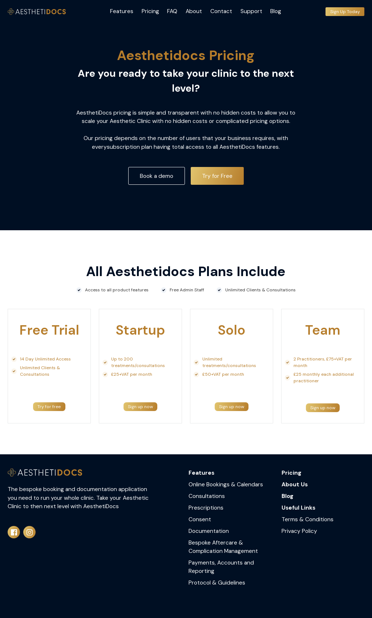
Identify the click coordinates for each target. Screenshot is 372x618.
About (194, 11)
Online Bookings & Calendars (226, 484)
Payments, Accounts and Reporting (221, 567)
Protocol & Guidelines (217, 582)
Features (121, 11)
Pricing (150, 11)
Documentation (209, 531)
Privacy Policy (299, 531)
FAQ (172, 11)
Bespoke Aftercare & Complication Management (223, 547)
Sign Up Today (345, 12)
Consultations (207, 496)
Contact (221, 11)
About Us (295, 484)
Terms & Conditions (307, 519)
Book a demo (156, 176)
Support (251, 11)
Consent (200, 519)
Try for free (49, 407)
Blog (275, 11)
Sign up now (140, 407)
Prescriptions (206, 507)
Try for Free (217, 176)
